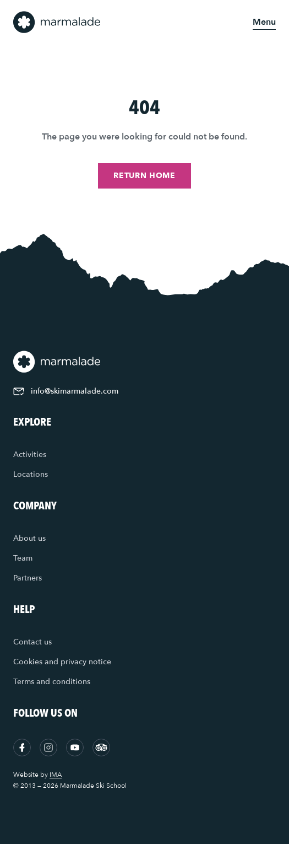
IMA (56, 774)
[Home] (57, 22)
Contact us (32, 642)
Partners (27, 578)
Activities (29, 454)
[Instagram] (48, 747)
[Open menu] (264, 22)
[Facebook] (22, 747)
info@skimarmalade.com (65, 391)
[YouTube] (75, 747)
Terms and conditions (51, 681)
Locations (30, 474)
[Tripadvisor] (101, 747)
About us (29, 538)
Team (22, 558)
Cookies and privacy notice (62, 662)
